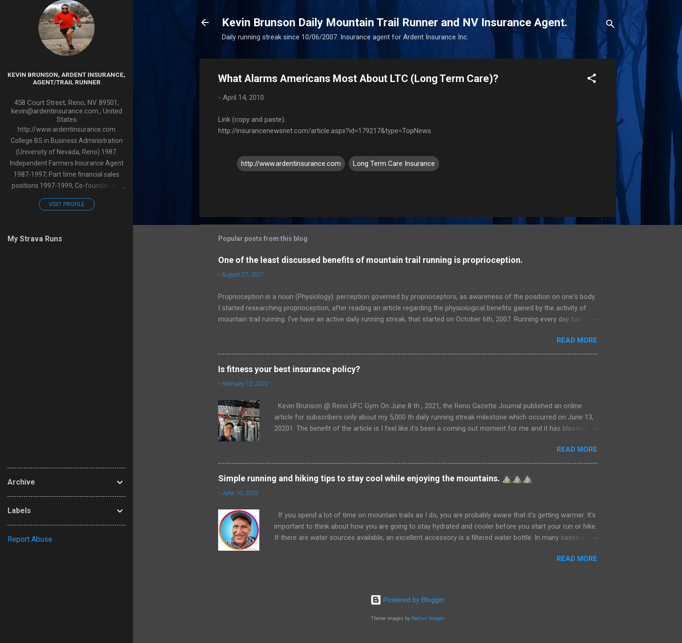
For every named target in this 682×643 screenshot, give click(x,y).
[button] (591, 80)
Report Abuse (29, 539)
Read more (577, 340)
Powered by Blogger (407, 600)
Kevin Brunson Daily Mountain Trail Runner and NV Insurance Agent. (394, 22)
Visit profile (67, 204)
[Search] (610, 25)
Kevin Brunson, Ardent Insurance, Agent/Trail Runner (66, 78)
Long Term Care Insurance (394, 163)
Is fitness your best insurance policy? (289, 369)
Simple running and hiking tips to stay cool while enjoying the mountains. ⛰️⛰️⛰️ (375, 478)
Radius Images (428, 618)
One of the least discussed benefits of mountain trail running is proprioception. (370, 260)
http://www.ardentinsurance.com (291, 163)
